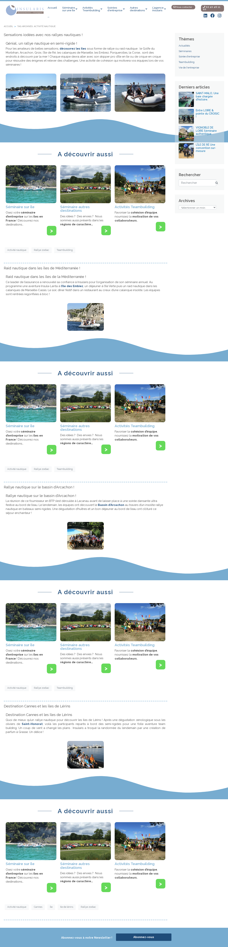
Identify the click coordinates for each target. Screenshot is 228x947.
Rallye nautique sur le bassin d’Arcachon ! (39, 487)
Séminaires (185, 51)
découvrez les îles (73, 48)
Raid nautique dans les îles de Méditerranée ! (42, 268)
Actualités (184, 45)
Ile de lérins (66, 906)
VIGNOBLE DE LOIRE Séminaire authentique (206, 131)
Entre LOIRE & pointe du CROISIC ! (207, 113)
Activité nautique (16, 250)
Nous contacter (182, 7)
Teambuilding (65, 250)
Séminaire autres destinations (75, 209)
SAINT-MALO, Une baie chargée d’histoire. (207, 96)
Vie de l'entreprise (189, 67)
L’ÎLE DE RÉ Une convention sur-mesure (206, 148)
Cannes (38, 906)
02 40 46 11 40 (212, 8)
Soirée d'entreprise (189, 56)
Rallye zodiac (41, 250)
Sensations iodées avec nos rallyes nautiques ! (43, 35)
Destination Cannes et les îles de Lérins (37, 706)
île (51, 906)
